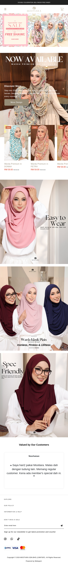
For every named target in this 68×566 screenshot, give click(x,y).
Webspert (38, 561)
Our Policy (9, 505)
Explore (8, 499)
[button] (29, 43)
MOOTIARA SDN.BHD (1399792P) (32, 557)
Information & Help (13, 511)
